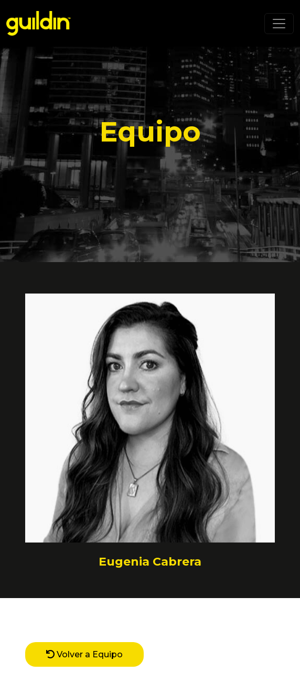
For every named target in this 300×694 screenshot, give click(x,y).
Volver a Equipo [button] (84, 654)
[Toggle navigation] (279, 23)
